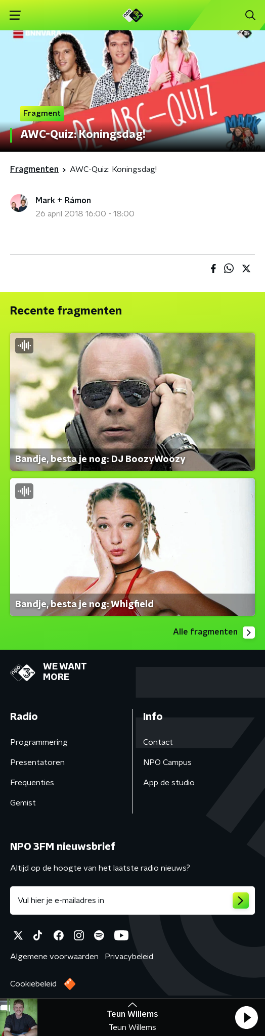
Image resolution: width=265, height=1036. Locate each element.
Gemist (23, 803)
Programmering (39, 742)
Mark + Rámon (63, 201)
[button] (246, 1017)
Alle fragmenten (214, 632)
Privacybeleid (129, 957)
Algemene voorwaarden (54, 957)
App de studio (169, 783)
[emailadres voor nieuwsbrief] (132, 900)
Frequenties (32, 783)
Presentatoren (37, 762)
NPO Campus (167, 762)
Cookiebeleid (33, 984)
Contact (158, 742)
